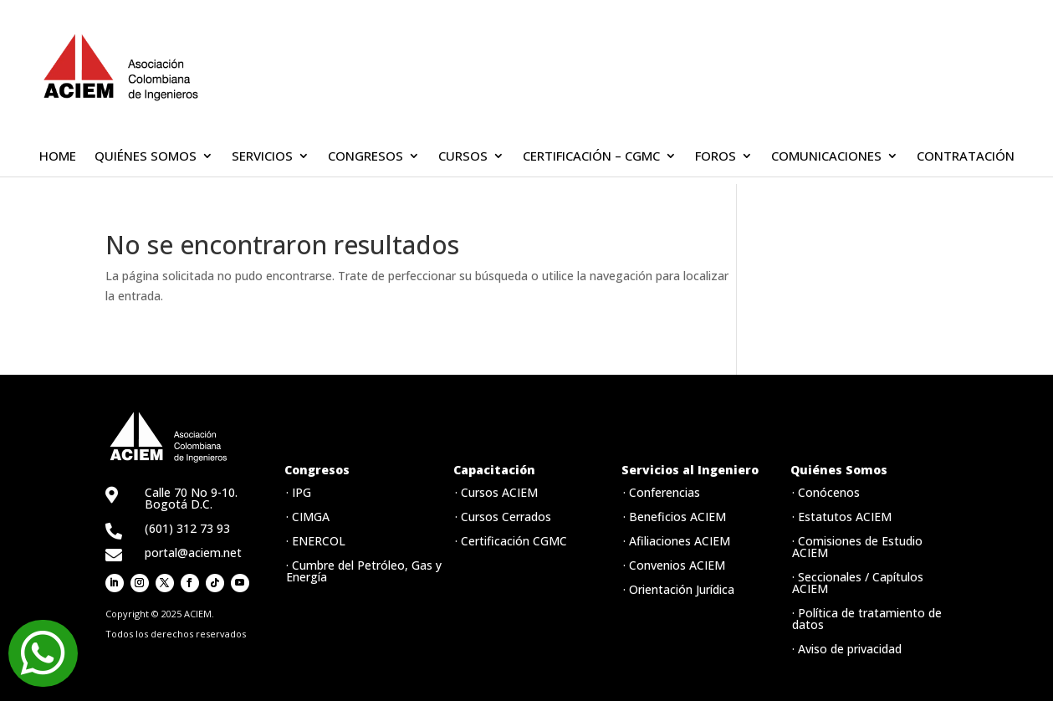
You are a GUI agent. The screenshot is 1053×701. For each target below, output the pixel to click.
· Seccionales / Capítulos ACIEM (857, 582)
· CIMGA (308, 516)
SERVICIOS (262, 157)
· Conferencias (661, 492)
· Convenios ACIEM (674, 565)
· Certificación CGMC (511, 541)
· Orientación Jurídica (678, 589)
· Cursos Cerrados (503, 516)
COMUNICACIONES (826, 157)
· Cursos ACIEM (496, 492)
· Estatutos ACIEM (842, 516)
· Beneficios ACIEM (674, 516)
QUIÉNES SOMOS (146, 157)
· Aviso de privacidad (847, 649)
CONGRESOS (365, 157)
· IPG (298, 492)
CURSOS (463, 157)
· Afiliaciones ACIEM (676, 541)
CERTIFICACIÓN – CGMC (591, 157)
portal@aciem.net (193, 552)
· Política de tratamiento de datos (867, 618)
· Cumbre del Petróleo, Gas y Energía (364, 571)
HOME (57, 157)
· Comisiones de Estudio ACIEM (857, 546)
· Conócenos (826, 492)
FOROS (715, 157)
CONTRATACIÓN (966, 157)
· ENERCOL (315, 541)
